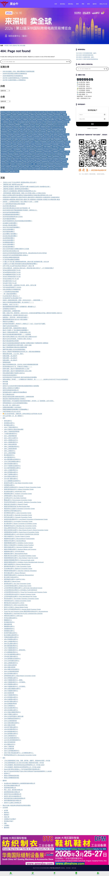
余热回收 (38, 161)
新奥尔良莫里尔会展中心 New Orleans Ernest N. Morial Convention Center (26, 530)
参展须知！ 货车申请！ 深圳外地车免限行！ (16, 317)
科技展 (9, 149)
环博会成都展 (43, 166)
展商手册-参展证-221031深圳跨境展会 (14, 349)
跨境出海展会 (43, 154)
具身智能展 (36, 136)
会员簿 (6, 810)
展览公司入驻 (103, 4)
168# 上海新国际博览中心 (11, 446)
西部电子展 (10, 139)
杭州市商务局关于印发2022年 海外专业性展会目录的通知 (20, 377)
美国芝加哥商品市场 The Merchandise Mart (17, 506)
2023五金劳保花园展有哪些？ (11, 212)
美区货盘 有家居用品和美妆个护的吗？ (14, 398)
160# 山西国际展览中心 (11, 663)
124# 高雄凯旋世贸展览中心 (12, 718)
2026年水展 (31, 169)
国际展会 (70, 4)
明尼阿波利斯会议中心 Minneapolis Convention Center (20, 755)
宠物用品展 (8, 126)
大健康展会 (55, 151)
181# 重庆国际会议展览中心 (12, 459)
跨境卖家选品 (61, 141)
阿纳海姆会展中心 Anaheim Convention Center (18, 493)
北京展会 (63, 131)
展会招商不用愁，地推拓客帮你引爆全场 (15, 328)
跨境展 (6, 45)
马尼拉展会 (26, 159)
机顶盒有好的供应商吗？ (10, 375)
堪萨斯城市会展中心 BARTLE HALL (14, 579)
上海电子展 (61, 149)
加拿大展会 (3, 124)
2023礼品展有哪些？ (9, 244)
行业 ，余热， (32, 164)
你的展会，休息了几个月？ (11, 304)
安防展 (57, 131)
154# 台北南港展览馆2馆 (11, 671)
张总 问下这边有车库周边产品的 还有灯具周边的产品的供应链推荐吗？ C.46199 (28, 771)
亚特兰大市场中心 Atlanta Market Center (16, 607)
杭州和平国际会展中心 (10, 633)
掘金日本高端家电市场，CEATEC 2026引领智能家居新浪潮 (20, 364)
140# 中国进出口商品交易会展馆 (13, 429)
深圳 (10, 45)
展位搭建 (22, 45)
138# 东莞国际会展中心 (11, 472)
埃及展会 (32, 151)
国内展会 (62, 4)
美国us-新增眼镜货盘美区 (11, 777)
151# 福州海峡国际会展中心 (12, 468)
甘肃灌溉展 (38, 169)
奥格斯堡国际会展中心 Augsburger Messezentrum (19, 575)
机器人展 (12, 122)
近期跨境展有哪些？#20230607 (12, 407)
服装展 (28, 126)
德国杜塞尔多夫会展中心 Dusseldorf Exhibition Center (20, 556)
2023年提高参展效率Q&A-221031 (13, 216)
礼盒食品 (53, 161)
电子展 (32, 124)
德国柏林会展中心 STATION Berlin (14, 551)
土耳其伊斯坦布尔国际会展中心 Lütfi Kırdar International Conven (23, 588)
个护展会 (62, 144)
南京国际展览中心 (9, 455)
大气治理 (66, 134)
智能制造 (19, 136)
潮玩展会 (3, 144)
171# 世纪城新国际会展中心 (12, 654)
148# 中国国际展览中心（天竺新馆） (15, 682)
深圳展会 (18, 112)
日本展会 (43, 112)
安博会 (26, 131)
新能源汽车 (24, 134)
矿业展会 (32, 144)
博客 (83, 4)
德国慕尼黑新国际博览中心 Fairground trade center (19, 560)
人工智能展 (10, 117)
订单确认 (6, 825)
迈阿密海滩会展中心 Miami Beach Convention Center (20, 676)
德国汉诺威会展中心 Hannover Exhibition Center (18, 547)
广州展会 (60, 119)
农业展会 (66, 154)
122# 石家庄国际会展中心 (11, 723)
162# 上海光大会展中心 (11, 438)
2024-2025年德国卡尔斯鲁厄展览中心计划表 (16, 249)
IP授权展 (3, 161)
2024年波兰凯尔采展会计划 (11, 251)
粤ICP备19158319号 (55, 868)
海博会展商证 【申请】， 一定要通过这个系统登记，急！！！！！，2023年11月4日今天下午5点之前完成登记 (35, 379)
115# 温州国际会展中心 (11, 733)
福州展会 (22, 154)
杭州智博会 (43, 131)
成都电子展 (17, 139)
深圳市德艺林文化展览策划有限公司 (14, 798)
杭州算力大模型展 (5, 166)
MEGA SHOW (51, 154)
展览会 (9, 141)
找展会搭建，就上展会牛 (10, 356)
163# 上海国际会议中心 (11, 440)
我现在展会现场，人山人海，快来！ (13, 353)
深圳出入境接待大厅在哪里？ (11, 388)
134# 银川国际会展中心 (11, 701)
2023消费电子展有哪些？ (10, 234)
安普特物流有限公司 (10, 787)
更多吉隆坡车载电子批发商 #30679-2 (14, 373)
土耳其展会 (56, 117)
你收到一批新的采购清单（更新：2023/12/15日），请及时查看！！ (23, 300)
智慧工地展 (23, 129)
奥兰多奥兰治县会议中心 (11, 577)
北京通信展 (27, 146)
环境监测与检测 (45, 139)
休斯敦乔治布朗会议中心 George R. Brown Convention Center (22, 487)
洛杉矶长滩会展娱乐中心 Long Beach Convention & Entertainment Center (26, 519)
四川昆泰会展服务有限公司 (12, 785)
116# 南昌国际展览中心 (11, 731)
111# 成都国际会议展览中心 (12, 481)
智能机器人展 (62, 129)
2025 (29, 134)
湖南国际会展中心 (9, 626)
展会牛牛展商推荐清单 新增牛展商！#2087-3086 (17, 345)
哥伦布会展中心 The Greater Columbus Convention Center (21, 598)
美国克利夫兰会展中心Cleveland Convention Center (19, 508)
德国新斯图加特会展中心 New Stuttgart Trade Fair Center (21, 558)
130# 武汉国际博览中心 (11, 708)
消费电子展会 (22, 126)
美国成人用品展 (35, 126)
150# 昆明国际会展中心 (11, 678)
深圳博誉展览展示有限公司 (12, 792)
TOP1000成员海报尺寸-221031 (12, 287)
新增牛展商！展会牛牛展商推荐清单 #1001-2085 (17, 371)
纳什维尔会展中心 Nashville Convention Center (18, 515)
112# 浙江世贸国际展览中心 (12, 740)
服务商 (94, 4)
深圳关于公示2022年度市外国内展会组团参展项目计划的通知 (21, 386)
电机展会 (63, 156)
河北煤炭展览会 (40, 149)
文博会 (2, 164)
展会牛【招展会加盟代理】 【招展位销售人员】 (17, 332)
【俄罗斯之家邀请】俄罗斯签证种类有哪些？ (16, 189)
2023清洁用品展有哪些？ (10, 236)
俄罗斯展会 (62, 112)
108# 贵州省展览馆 (9, 742)
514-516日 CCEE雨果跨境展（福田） (86, 53)
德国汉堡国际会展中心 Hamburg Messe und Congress (20, 549)
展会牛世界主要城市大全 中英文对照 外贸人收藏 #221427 (20, 336)
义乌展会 (67, 151)
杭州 (23, 164)
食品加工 (13, 164)
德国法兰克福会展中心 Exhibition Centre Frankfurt (19, 545)
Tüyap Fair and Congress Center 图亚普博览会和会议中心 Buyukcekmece (26, 611)
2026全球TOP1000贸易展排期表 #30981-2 (15, 255)
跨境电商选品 (58, 164)
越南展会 (32, 117)
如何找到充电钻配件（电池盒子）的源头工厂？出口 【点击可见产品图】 (24, 323)
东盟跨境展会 (14, 166)
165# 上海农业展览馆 (10, 444)
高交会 (45, 136)
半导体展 (38, 139)
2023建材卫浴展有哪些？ (10, 223)
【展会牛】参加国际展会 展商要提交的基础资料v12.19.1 (19, 191)
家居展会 (11, 154)
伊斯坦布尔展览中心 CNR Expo (13, 615)
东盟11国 (28, 112)
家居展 (16, 117)
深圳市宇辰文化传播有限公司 (12, 794)
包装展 (2, 119)
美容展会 (27, 151)
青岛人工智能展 (10, 161)
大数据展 (42, 126)
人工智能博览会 (25, 124)
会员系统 (5, 807)
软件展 (2, 126)
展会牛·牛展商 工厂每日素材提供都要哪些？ (16, 330)
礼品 (27, 164)
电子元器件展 (43, 124)
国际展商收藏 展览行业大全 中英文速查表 (15, 319)
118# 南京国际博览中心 (11, 729)
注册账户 (89, 128)
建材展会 (40, 134)
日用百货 (64, 161)
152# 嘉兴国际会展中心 (11, 673)
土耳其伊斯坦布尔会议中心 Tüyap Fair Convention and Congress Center (25, 592)
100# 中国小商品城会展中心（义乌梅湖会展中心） (19, 753)
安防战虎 (44, 156)
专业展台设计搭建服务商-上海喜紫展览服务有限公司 (19, 783)
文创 (17, 141)
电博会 (10, 129)
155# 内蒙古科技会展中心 (11, 669)
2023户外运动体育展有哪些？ (11, 227)
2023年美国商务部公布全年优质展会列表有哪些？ (17, 221)
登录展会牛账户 (8, 821)
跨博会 (25, 161)
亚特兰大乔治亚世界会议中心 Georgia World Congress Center (22, 609)
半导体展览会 (53, 149)
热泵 (33, 161)
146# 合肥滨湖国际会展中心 (12, 688)
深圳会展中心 (8, 421)
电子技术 (40, 164)
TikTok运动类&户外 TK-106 (11, 278)
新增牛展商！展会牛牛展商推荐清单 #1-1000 (16, 368)
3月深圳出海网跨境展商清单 (11, 257)
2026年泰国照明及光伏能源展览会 (13, 76)
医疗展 (37, 129)
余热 (13, 141)
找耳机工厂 (7, 773)
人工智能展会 (66, 119)
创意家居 (27, 141)
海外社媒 (5, 384)
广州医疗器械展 (46, 146)
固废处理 (13, 136)
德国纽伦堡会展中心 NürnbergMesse (15, 541)
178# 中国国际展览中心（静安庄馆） (15, 650)
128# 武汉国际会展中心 (11, 710)
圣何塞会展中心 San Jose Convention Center (17, 583)
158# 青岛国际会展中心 (11, 463)
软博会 (28, 129)
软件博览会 (43, 129)
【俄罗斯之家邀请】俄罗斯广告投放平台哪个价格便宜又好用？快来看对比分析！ (27, 186)
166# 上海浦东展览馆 (10, 448)
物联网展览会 (58, 139)
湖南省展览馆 (8, 624)
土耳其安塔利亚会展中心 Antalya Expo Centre (17, 586)
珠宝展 (53, 122)
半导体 (67, 144)
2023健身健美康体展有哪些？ (11, 214)
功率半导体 (3, 141)
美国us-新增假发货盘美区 (11, 775)
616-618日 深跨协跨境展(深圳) (84, 55)
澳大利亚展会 (57, 114)
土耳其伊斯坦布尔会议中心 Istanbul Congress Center (20, 594)
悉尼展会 (10, 156)
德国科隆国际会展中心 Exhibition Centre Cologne (18, 543)
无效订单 (6, 817)
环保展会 (50, 159)
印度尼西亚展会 (19, 151)
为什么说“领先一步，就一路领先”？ (13, 416)
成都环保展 (51, 166)
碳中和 (29, 161)
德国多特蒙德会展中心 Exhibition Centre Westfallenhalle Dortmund (23, 562)
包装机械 (19, 164)
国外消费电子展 (52, 119)
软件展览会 (34, 134)
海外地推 (5, 381)
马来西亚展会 (59, 122)
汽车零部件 (24, 149)
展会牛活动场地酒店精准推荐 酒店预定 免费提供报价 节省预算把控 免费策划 (25, 343)
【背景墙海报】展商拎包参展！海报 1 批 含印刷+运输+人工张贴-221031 (24, 193)
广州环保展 (36, 166)
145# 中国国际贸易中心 (11, 690)
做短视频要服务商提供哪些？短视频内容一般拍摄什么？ (19, 306)
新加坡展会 (40, 119)
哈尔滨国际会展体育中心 (11, 635)
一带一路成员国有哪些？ (10, 294)
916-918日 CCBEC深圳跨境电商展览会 (87, 59)
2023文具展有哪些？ (9, 229)
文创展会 (67, 141)
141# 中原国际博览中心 (11, 695)
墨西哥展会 (44, 117)
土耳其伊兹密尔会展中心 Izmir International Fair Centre (20, 596)
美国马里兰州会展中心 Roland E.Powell (15, 504)
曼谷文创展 (21, 166)
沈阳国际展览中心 (9, 628)
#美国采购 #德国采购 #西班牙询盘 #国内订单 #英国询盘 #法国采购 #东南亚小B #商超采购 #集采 (31, 199)
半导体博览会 (4, 151)
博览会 (8, 136)
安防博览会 (37, 156)
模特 (32, 146)
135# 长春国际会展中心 (11, 699)
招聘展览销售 (7, 362)
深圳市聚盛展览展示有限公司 (12, 800)
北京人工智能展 (5, 171)
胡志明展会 (3, 134)
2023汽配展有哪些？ (9, 231)
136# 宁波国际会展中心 (11, 474)
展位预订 (48, 126)
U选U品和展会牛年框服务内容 (12, 289)
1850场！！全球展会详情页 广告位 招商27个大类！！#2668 (20, 201)
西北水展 (19, 169)
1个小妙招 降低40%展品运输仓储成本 (14, 204)
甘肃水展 (51, 169)
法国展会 (50, 114)
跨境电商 (51, 164)
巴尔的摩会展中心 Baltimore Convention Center (18, 568)
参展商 (50, 117)
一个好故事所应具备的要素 (11, 291)
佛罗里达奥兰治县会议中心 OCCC (14, 603)
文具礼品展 (36, 154)
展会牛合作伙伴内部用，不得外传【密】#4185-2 (17, 339)
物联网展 (18, 124)
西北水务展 (44, 169)
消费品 (52, 139)
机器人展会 (51, 136)
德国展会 (9, 114)
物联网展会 (32, 139)
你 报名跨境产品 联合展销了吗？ (12, 298)
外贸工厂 (8, 164)
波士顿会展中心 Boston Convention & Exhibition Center (20, 523)
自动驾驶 (45, 164)
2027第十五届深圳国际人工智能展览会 (14, 80)
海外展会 (19, 119)
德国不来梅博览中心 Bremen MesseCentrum (17, 564)
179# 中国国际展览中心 (11, 648)
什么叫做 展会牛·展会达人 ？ (11, 296)
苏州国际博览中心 (9, 622)
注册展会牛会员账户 (10, 819)
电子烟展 (66, 122)
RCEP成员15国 (35, 112)
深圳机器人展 (30, 156)
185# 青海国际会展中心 (11, 639)
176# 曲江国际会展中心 (11, 656)
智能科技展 (9, 146)
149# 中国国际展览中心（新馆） (13, 680)
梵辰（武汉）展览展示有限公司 (13, 790)
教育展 (49, 122)
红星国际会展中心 (9, 485)
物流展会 (20, 144)
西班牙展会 (13, 119)
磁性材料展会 (56, 156)
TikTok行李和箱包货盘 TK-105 (12, 276)
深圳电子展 (16, 129)
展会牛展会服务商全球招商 (11, 341)
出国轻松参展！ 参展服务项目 (11, 311)
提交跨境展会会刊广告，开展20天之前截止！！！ (17, 366)
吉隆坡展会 (44, 159)
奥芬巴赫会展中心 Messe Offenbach (14, 573)
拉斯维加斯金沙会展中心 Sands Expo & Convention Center (21, 532)
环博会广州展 (29, 166)
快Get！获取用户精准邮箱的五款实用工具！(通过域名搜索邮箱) (21, 351)
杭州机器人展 (4, 169)
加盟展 (7, 119)
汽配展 (45, 119)
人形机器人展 (4, 129)
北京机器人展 (12, 169)
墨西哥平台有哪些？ (9, 321)
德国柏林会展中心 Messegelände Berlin (15, 553)
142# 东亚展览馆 (9, 693)
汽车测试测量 (55, 144)
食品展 (23, 112)
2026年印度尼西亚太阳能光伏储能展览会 (15, 73)
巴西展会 (14, 114)
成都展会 (56, 159)
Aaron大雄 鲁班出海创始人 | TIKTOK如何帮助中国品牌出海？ (22, 769)
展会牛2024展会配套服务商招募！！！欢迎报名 (17, 334)
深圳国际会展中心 (9, 423)
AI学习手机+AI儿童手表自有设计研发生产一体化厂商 (18, 266)
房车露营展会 (4, 154)
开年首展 (23, 156)
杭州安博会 (10, 134)
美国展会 (9, 112)
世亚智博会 (47, 134)
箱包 (20, 141)
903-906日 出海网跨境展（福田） (85, 57)
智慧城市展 (50, 124)
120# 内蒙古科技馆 (9, 725)
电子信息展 (15, 126)
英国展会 (3, 114)
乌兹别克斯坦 (38, 146)
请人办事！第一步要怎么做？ (11, 405)
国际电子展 (16, 45)
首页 (55, 4)
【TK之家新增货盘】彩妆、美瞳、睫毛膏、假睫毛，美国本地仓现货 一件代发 (27, 760)
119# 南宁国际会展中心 (11, 727)
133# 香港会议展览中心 (11, 476)
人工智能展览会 (5, 122)
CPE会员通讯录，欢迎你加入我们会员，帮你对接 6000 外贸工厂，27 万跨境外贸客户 (28, 268)
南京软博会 (17, 134)
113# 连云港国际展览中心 (11, 738)
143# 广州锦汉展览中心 (11, 427)
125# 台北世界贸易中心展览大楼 (13, 716)
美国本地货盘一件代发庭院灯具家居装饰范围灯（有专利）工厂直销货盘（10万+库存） (28, 401)
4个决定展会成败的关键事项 (11, 259)
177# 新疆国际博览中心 (11, 652)
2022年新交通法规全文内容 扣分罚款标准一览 (16, 208)
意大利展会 (3, 117)
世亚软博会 (39, 144)
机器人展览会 (54, 134)
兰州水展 (24, 169)
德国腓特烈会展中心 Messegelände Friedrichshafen (19, 538)
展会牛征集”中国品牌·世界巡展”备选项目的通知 (17, 805)
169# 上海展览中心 (9, 451)
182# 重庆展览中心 (9, 457)
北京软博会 (3, 149)
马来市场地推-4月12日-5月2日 (12, 411)
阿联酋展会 (26, 114)
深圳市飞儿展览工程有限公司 (12, 802)
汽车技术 (47, 149)
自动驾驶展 (54, 129)
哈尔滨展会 (26, 144)
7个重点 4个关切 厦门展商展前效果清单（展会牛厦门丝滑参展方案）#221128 (26, 261)
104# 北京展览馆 (9, 748)
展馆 (88, 4)
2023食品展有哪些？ (9, 246)
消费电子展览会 (51, 131)
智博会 (49, 129)
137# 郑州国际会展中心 (11, 697)
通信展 (15, 146)
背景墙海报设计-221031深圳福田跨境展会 (15, 403)
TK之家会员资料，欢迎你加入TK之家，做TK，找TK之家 (19, 285)
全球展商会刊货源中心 (9, 308)
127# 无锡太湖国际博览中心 (12, 712)
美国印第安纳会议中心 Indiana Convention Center (19, 489)
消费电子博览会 (63, 136)
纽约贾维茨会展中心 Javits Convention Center (17, 513)
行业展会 (61, 151)
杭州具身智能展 (46, 144)
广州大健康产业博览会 (64, 146)
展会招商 (39, 114)
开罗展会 (32, 159)
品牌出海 (9, 144)
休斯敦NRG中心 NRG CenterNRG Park (15, 605)
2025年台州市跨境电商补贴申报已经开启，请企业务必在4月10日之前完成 (25, 253)
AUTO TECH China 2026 (61, 124)
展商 (77, 4)
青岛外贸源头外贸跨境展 (61, 166)
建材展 (27, 122)
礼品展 (29, 119)
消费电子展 (33, 114)
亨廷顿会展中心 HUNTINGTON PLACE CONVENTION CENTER (23, 613)
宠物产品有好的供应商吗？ (11, 326)
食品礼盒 (58, 161)
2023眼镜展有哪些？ (9, 242)
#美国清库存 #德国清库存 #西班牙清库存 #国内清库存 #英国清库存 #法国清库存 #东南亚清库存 (31, 197)
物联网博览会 (24, 139)
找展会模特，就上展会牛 (10, 358)
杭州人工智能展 (34, 141)
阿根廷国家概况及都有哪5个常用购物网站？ (16, 409)
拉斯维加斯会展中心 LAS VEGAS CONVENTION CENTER (21, 534)
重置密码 (6, 827)
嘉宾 (4, 758)
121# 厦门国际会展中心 (11, 478)
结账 (5, 823)
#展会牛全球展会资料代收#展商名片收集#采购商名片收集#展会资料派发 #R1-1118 (27, 195)
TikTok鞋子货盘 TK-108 (10, 283)
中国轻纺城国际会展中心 (11, 637)
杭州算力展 (65, 164)
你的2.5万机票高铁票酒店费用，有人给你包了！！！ (18, 302)
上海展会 (64, 114)
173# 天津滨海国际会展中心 (12, 461)
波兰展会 (21, 117)
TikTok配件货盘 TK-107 (10, 281)
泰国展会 (20, 114)
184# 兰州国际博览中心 (11, 641)
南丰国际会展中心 (9, 425)
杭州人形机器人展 (52, 141)
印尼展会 (27, 117)
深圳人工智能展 (13, 131)
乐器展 (33, 129)
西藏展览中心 (8, 620)
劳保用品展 (33, 122)
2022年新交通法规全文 (9, 206)
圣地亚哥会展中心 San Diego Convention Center (18, 483)
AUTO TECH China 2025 (58, 126)
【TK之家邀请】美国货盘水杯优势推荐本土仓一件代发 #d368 (22, 767)
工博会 (57, 112)
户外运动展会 (16, 156)
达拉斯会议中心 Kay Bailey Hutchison (15, 498)
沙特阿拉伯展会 (47, 151)
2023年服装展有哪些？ (9, 219)
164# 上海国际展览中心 (11, 442)
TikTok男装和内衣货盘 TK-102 (12, 272)
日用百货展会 (29, 154)
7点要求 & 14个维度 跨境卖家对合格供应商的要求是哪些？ (20, 264)
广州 (17, 122)
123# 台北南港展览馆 (10, 720)
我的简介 (6, 812)
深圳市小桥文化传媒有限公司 (12, 796)
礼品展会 (3, 159)
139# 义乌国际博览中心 (11, 470)
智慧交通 (37, 131)
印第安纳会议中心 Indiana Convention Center (17, 600)
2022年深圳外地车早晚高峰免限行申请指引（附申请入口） (20, 210)
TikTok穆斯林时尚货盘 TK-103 (12, 274)
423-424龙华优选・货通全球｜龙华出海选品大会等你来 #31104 (22, 413)
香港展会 (38, 117)
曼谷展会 (9, 159)
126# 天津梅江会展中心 (11, 714)
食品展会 (31, 131)
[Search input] (34, 62)
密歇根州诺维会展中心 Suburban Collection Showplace (20, 570)
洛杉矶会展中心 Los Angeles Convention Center (18, 521)
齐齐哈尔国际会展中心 (10, 618)
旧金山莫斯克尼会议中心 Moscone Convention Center (20, 528)
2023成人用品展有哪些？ (10, 225)
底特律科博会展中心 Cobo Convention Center (17, 566)
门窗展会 (49, 156)
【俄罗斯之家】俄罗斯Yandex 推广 (13, 184)
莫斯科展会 (3, 156)
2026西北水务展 (58, 169)
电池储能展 (22, 122)
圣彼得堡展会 (39, 151)
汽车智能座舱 (43, 141)
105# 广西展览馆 (9, 746)
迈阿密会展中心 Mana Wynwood (13, 496)
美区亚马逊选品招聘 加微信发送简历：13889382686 (18, 396)
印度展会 (52, 112)
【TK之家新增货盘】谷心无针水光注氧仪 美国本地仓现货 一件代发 (24, 762)
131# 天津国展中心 (9, 705)
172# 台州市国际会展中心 (11, 660)
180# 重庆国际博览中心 (11, 645)
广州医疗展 (54, 146)
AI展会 (13, 159)
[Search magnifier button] (69, 62)
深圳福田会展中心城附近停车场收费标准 (15, 392)
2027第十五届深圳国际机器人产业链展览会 (15, 78)
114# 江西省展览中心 (10, 735)
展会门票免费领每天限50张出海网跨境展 (15, 347)
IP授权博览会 (59, 154)
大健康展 (24, 119)
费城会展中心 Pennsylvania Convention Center (18, 500)
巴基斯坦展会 (11, 124)
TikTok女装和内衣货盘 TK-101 (12, 270)
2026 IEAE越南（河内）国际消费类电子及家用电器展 (18, 71)
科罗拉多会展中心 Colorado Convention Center (18, 517)
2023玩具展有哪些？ (9, 240)
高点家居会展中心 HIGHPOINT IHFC (15, 491)
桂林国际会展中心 (9, 631)
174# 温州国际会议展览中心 (12, 658)
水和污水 (3, 136)
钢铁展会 (16, 154)
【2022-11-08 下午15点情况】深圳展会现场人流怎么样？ (20, 182)
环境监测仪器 (31, 149)
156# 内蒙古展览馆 (9, 667)
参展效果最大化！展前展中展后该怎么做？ (15, 315)
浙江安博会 (20, 131)
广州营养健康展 (16, 149)
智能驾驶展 (3, 139)
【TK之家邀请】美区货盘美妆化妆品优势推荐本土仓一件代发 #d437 (24, 765)
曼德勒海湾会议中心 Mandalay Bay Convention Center (20, 526)
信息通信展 (20, 146)
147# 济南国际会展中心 (11, 684)
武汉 (56, 136)
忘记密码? (95, 128)
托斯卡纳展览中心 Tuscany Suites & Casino (17, 536)
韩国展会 (45, 114)
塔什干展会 (19, 159)
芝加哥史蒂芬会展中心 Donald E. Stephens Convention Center (22, 502)
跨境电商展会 (4, 131)
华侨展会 (38, 159)
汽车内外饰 (11, 151)
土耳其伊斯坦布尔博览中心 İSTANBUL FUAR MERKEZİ (20, 590)
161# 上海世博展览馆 (10, 436)
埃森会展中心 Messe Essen (12, 581)
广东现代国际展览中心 (10, 433)
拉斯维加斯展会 (63, 159)
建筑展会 (24, 136)
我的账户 (6, 814)
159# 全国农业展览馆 (10, 665)
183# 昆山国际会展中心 (11, 643)
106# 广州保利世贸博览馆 (11, 431)
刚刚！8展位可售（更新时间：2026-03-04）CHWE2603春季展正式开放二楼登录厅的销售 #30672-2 (32, 313)
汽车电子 (3, 146)
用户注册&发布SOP (8, 394)
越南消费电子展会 (14, 171)
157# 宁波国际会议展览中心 (12, 466)
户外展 (44, 122)
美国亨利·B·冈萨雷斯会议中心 (13, 511)
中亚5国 (37, 124)
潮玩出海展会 (18, 161)
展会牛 (14, 3)
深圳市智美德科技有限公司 (11, 390)
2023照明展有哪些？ (9, 238)
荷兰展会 (39, 122)
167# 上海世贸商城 (9, 453)
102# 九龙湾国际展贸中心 (11, 750)
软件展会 (61, 134)
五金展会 (14, 144)
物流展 (34, 119)
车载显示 (65, 139)
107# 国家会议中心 (9, 744)
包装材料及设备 (45, 161)
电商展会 (30, 136)
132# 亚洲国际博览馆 (10, 703)
